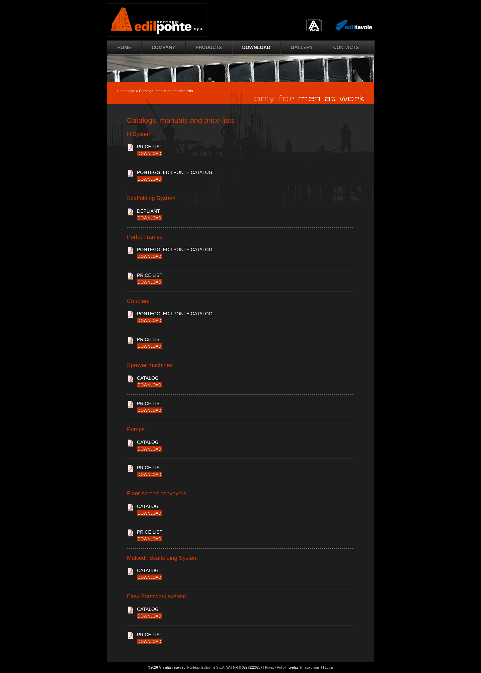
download (149, 153)
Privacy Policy (275, 667)
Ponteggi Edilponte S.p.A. (206, 667)
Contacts (346, 47)
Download (256, 47)
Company (163, 47)
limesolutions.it (311, 667)
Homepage (126, 91)
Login (329, 667)
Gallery (302, 47)
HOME (124, 47)
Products (209, 47)
